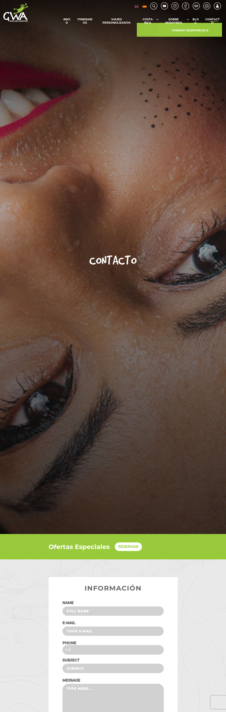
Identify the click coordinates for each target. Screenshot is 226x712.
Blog (195, 21)
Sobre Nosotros (173, 21)
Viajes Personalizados (116, 21)
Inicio (66, 21)
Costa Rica (148, 21)
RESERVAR (128, 547)
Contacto (212, 21)
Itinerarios (84, 21)
